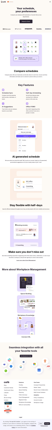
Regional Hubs (23, 399)
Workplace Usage (38, 402)
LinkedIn (6, 392)
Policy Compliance (39, 397)
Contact (6, 400)
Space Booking (23, 390)
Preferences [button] (44, 425)
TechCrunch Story (9, 390)
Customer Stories (8, 387)
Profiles (21, 385)
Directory (21, 392)
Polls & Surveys (23, 395)
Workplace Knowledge (25, 402)
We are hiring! (7, 397)
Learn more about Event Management (26, 260)
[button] (50, 2)
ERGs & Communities (24, 404)
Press (5, 395)
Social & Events (38, 400)
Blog (5, 385)
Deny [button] (40, 423)
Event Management (24, 397)
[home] (3, 2)
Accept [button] (47, 423)
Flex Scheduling (23, 387)
